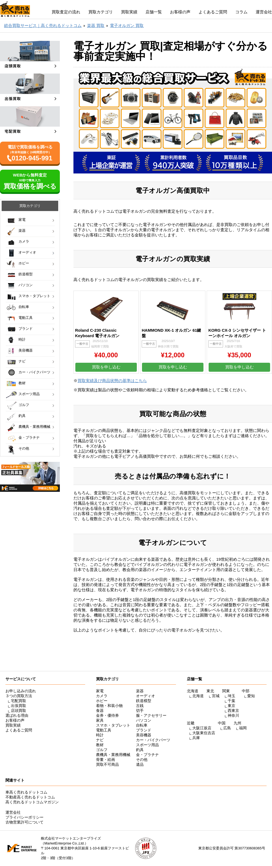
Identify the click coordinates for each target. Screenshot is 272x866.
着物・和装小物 (109, 705)
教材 (22, 383)
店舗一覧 (154, 12)
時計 (22, 339)
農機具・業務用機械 (34, 427)
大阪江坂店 (201, 728)
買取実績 (129, 12)
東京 (231, 705)
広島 (227, 728)
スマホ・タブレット (34, 296)
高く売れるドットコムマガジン (32, 802)
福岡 (243, 728)
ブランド (25, 329)
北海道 (198, 696)
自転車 (23, 307)
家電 (22, 220)
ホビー (23, 263)
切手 (140, 710)
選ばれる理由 (16, 715)
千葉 (231, 701)
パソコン (25, 285)
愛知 (251, 696)
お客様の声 (180, 12)
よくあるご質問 (213, 12)
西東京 (233, 710)
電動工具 (25, 318)
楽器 (22, 230)
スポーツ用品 (29, 394)
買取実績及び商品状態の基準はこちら (112, 380)
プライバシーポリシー (24, 817)
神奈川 (233, 715)
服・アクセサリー (151, 715)
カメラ (23, 241)
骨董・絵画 (105, 759)
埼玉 (231, 696)
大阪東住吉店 (203, 733)
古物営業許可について (24, 822)
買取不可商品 (107, 764)
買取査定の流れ (66, 12)
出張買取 (18, 705)
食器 (100, 710)
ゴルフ (23, 405)
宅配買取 (18, 701)
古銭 (140, 705)
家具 (100, 720)
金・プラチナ (29, 437)
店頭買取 (18, 710)
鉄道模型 (25, 274)
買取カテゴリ (100, 12)
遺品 (140, 764)
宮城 (216, 696)
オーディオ (27, 252)
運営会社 (264, 12)
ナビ (22, 361)
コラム (241, 12)
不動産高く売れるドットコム (30, 797)
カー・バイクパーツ (34, 372)
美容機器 (25, 350)
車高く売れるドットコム (26, 792)
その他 (23, 448)
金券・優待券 (107, 715)
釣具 (22, 416)
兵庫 (196, 738)
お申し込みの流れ (20, 691)
